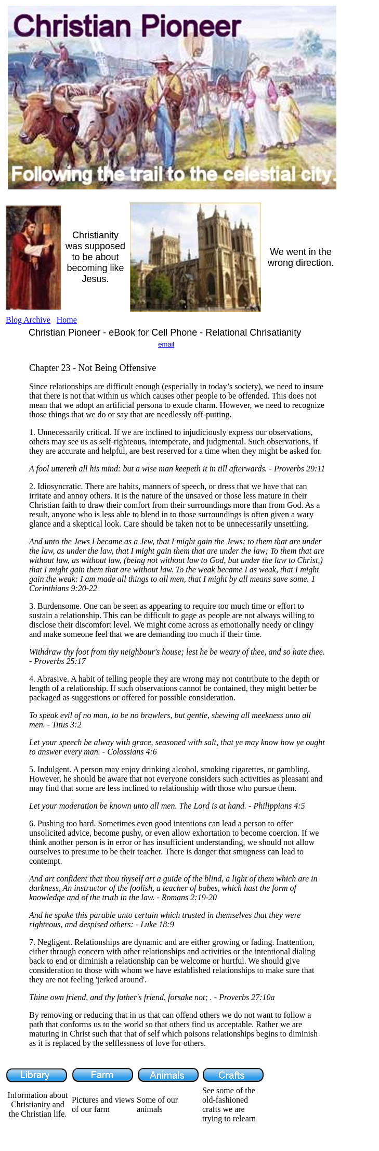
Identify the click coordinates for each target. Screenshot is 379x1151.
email (166, 344)
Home (67, 319)
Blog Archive (28, 319)
